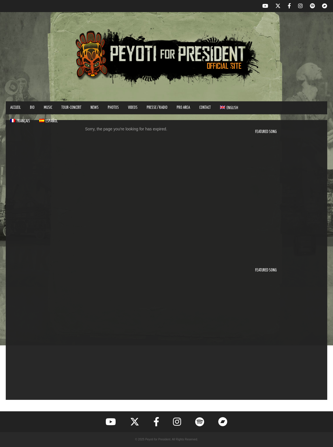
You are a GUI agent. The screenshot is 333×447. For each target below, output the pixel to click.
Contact (205, 108)
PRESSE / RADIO (157, 108)
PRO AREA (183, 108)
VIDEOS (133, 108)
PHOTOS (113, 108)
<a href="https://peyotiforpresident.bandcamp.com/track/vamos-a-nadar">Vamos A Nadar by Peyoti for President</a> (287, 335)
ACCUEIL (15, 108)
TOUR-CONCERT (71, 108)
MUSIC (48, 108)
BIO (32, 108)
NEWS (95, 108)
